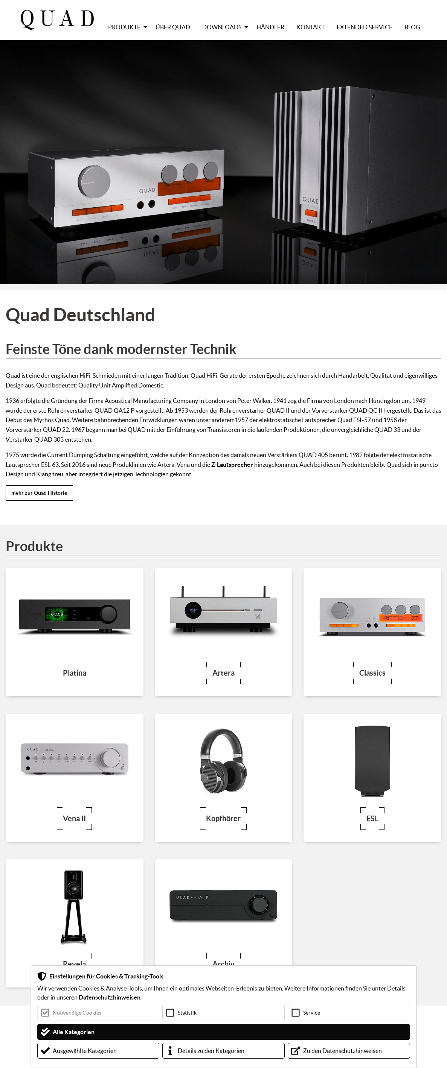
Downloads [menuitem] (221, 27)
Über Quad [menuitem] (173, 27)
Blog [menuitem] (412, 27)
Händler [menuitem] (270, 27)
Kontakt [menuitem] (310, 27)
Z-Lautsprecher (232, 464)
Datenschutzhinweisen (109, 997)
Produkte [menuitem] (124, 27)
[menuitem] (61, 20)
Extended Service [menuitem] (364, 27)
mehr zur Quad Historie (39, 493)
